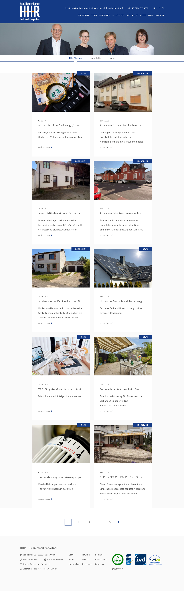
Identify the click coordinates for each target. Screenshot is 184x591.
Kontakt (159, 15)
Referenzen (146, 15)
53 (110, 522)
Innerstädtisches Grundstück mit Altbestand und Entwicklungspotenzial (81, 213)
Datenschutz (101, 559)
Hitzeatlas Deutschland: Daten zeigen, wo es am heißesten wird (138, 301)
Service (85, 559)
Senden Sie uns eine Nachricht (36, 564)
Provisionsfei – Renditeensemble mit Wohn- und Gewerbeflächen (139, 213)
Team (94, 15)
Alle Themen (75, 58)
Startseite (83, 15)
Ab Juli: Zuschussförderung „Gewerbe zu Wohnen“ (68, 125)
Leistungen (119, 15)
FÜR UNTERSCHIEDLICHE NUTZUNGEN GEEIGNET (130, 477)
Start (71, 554)
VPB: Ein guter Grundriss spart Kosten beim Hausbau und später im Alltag (82, 389)
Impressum (100, 564)
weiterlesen (44, 147)
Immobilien (104, 15)
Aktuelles (132, 15)
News (112, 58)
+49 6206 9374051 (138, 8)
